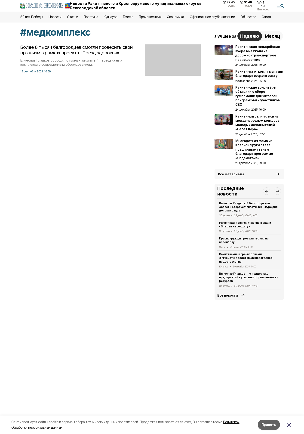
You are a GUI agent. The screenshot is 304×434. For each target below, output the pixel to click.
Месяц (272, 36)
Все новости (227, 295)
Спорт (266, 17)
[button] (266, 191)
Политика (91, 17)
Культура (110, 17)
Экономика (175, 17)
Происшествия (150, 17)
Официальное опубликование (212, 17)
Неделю (249, 36)
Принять (268, 425)
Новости (55, 17)
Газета (128, 17)
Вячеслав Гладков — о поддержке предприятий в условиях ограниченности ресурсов (248, 277)
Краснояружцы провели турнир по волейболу (244, 240)
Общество (248, 17)
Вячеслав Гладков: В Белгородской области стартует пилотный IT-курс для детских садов (248, 207)
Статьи (72, 17)
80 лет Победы (31, 17)
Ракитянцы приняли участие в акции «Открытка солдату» (245, 224)
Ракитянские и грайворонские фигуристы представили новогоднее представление (246, 257)
